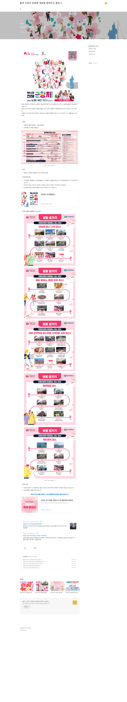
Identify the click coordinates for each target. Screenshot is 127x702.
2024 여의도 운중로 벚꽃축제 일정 (31, 582)
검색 (102, 3)
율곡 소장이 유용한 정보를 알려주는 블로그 (41, 3)
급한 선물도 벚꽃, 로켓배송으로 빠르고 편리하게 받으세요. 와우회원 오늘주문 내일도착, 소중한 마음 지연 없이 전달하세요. (49, 561)
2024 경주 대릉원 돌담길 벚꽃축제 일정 (33, 584)
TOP (106, 651)
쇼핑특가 (92, 54)
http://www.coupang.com (29, 555)
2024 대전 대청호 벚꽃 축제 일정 (31, 588)
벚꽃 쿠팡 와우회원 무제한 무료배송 (35, 558)
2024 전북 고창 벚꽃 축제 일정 (31, 590)
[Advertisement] (49, 528)
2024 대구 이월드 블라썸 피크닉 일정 (32, 586)
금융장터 (92, 51)
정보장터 (25, 579)
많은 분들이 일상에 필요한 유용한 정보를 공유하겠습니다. (36, 626)
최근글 (90, 63)
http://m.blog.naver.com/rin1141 (31, 544)
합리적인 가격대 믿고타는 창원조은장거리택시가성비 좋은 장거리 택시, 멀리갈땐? (44, 549)
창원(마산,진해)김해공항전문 (32, 546)
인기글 (95, 63)
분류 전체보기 (93, 46)
